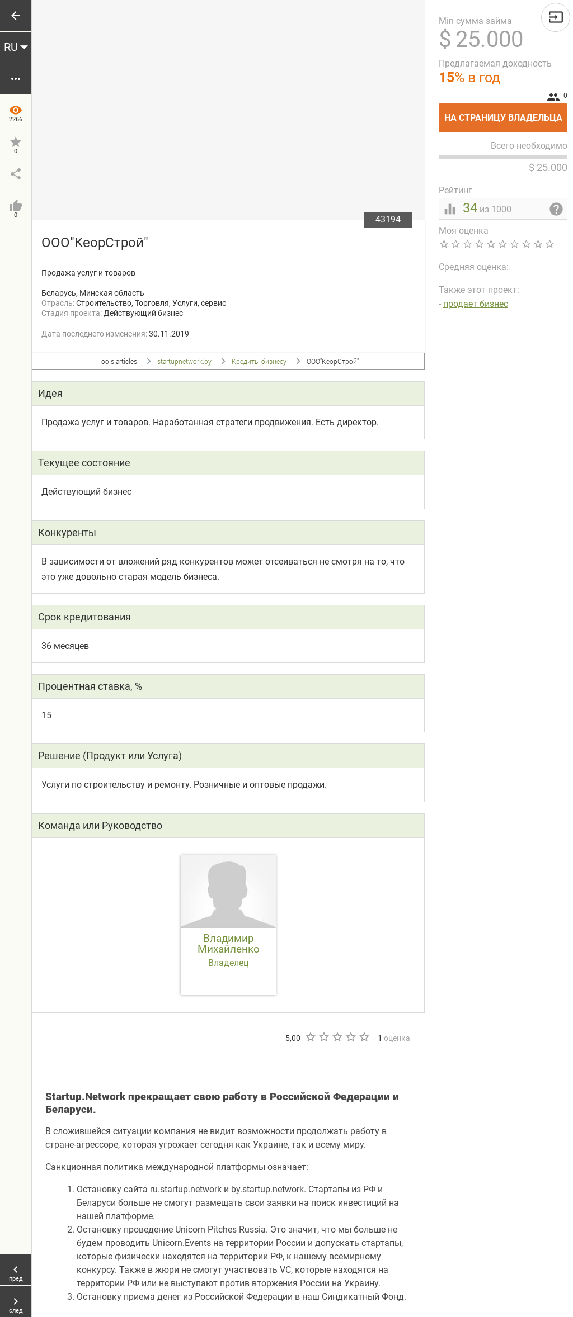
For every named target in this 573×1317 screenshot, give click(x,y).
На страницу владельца (506, 113)
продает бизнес (475, 304)
